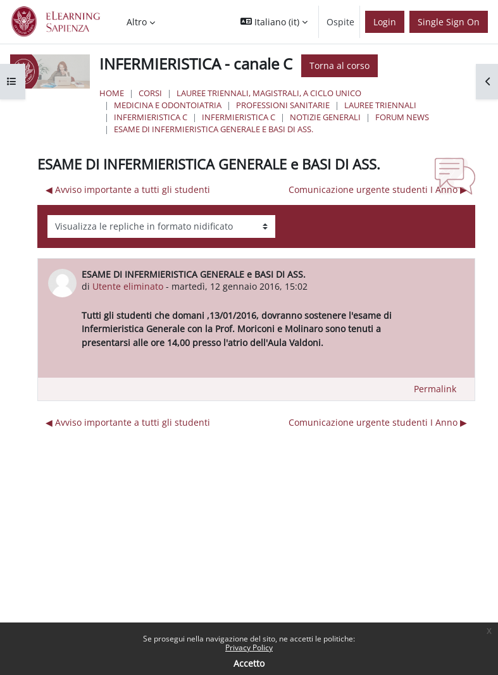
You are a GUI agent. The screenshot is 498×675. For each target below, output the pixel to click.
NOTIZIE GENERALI (325, 117)
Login (384, 22)
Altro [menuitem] (137, 22)
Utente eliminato (127, 286)
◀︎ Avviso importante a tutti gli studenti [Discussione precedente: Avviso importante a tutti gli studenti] (128, 189)
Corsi (150, 93)
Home (111, 93)
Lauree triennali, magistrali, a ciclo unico (269, 93)
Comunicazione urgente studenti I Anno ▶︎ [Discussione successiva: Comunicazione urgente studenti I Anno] (378, 189)
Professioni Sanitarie (283, 105)
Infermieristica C (150, 117)
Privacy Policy (249, 647)
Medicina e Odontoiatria (167, 105)
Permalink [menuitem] (435, 389)
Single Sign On (449, 22)
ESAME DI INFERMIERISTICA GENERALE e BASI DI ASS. (213, 129)
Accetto (249, 663)
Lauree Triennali (380, 105)
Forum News (402, 117)
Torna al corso (339, 65)
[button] (274, 22)
